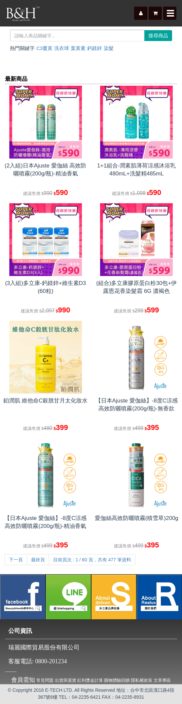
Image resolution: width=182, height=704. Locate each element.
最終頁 (38, 559)
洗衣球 (61, 48)
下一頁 (16, 559)
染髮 (109, 48)
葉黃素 (78, 48)
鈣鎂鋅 (94, 48)
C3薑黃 (44, 48)
